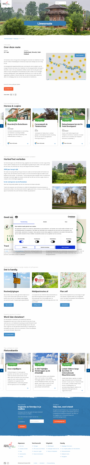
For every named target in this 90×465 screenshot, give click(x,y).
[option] (45, 128)
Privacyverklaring (51, 463)
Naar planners (65, 305)
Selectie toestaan (45, 247)
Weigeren (24, 247)
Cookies (35, 463)
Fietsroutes (17, 3)
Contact (21, 456)
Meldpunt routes (65, 454)
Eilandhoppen (51, 446)
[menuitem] (6, 3)
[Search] (60, 3)
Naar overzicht (8, 305)
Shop (69, 3)
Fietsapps (36, 446)
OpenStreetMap (83, 79)
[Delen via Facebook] (11, 95)
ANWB (6, 251)
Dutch (77, 3)
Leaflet (78, 79)
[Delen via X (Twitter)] (13, 95)
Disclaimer (42, 463)
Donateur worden (23, 448)
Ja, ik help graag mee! (59, 421)
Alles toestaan (65, 247)
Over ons (21, 446)
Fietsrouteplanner (29, 3)
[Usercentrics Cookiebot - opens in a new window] (69, 217)
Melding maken (37, 305)
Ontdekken (41, 3)
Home (6, 3)
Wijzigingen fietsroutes (67, 446)
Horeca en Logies (38, 451)
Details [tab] (45, 221)
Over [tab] (66, 221)
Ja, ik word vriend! (9, 334)
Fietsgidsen (64, 456)
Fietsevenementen (66, 451)
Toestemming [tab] (24, 221)
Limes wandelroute (19, 251)
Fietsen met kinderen (38, 454)
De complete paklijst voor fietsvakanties (71, 448)
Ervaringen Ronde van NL (53, 448)
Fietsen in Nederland (52, 451)
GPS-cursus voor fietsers (39, 448)
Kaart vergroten (80, 55)
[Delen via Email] (15, 95)
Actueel (50, 3)
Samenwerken (22, 454)
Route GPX (9, 88)
